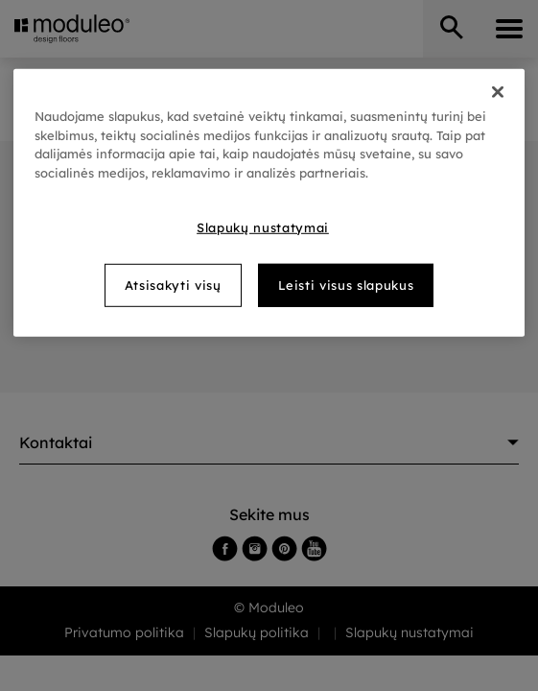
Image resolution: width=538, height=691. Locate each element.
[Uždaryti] (498, 92)
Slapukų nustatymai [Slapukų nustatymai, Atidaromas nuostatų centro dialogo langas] (263, 227)
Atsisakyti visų (173, 285)
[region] (269, 203)
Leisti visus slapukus (346, 285)
